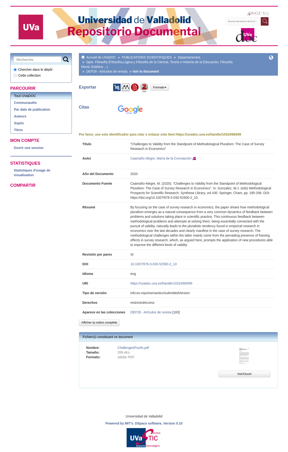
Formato (159, 87)
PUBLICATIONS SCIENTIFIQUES (147, 57)
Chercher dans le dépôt (33, 69)
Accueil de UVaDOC (101, 57)
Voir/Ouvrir (244, 374)
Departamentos (189, 57)
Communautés (25, 103)
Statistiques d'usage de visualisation (32, 172)
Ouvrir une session (29, 148)
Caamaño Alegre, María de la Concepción (160, 158)
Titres (18, 130)
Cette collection (27, 75)
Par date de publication (32, 109)
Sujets (19, 123)
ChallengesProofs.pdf (133, 348)
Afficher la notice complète (99, 322)
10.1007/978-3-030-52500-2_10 (153, 264)
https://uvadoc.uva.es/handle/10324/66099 (208, 134)
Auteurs (20, 116)
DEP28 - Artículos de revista (106, 71)
